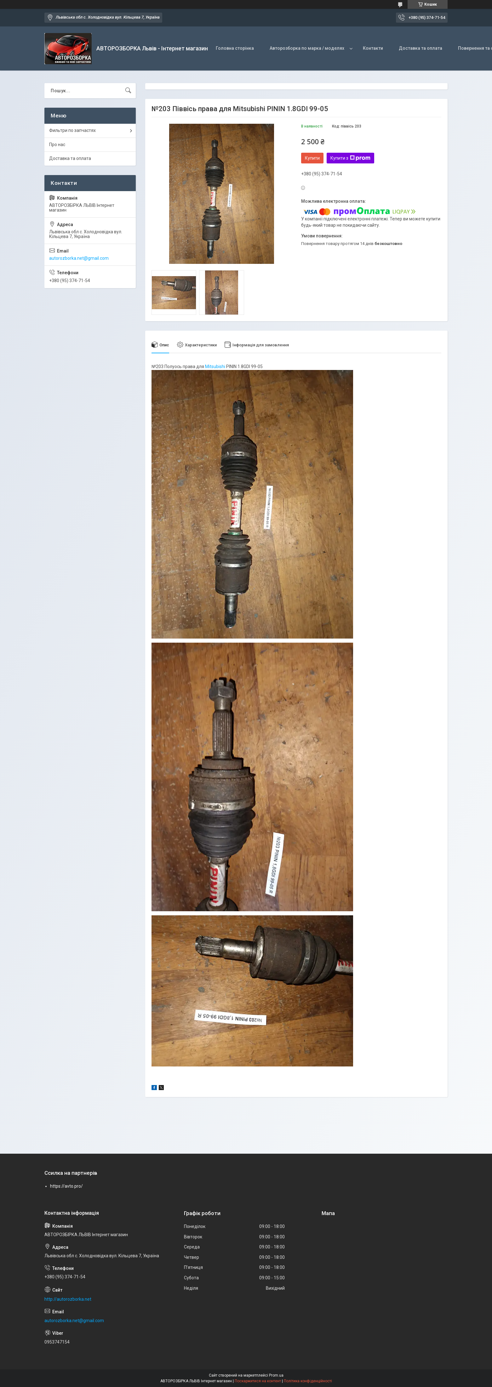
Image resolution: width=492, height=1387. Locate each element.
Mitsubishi (215, 366)
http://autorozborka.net (67, 1299)
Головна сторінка (235, 48)
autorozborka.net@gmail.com (79, 258)
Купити (312, 158)
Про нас (57, 144)
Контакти (373, 48)
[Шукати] (128, 90)
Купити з (350, 158)
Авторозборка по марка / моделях (307, 48)
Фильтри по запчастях (72, 130)
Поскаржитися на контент (258, 1381)
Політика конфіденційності (308, 1381)
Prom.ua (276, 1375)
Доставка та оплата (420, 48)
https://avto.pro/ (66, 1186)
